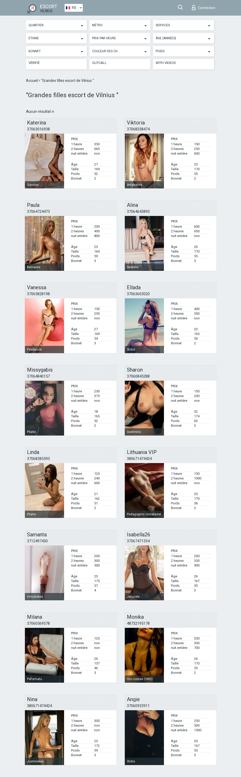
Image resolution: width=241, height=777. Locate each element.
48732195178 (138, 623)
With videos (166, 63)
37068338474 (138, 129)
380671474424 (139, 458)
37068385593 (38, 458)
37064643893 (138, 211)
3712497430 (37, 541)
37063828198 (38, 294)
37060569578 (38, 623)
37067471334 (138, 541)
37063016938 (38, 129)
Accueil (32, 80)
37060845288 (138, 376)
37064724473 (38, 211)
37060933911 (138, 705)
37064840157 (38, 376)
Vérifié (34, 63)
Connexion (203, 7)
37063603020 (138, 294)
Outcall (99, 63)
